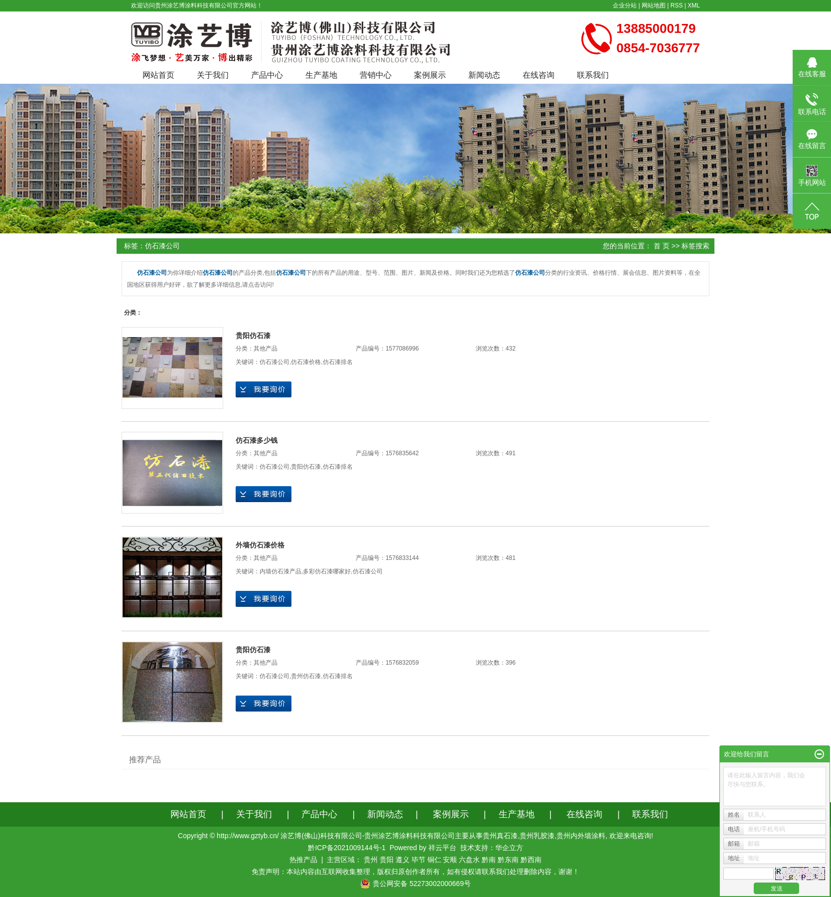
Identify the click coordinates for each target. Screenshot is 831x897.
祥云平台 (442, 848)
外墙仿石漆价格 (260, 545)
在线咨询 (538, 75)
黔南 (489, 860)
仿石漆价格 (306, 362)
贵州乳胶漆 (537, 836)
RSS (677, 5)
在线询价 (263, 389)
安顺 (450, 860)
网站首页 (158, 75)
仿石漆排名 (338, 362)
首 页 (662, 246)
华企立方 (509, 848)
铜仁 (434, 860)
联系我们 (593, 75)
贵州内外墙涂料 (580, 836)
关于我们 (213, 75)
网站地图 (654, 5)
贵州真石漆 (500, 836)
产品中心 (267, 75)
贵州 (371, 860)
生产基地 (321, 75)
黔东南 (508, 860)
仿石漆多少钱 (256, 440)
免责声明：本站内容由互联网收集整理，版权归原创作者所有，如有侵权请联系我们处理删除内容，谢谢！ (415, 872)
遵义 (403, 860)
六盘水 (469, 860)
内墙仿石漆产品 (280, 571)
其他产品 (265, 348)
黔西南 (531, 860)
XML (694, 5)
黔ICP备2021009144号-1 (347, 848)
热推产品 (303, 860)
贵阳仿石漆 (253, 336)
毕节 (418, 860)
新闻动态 (484, 75)
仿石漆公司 (274, 362)
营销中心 (376, 75)
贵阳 (387, 860)
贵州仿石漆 (306, 676)
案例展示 (430, 75)
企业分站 (625, 5)
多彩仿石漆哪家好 (327, 571)
